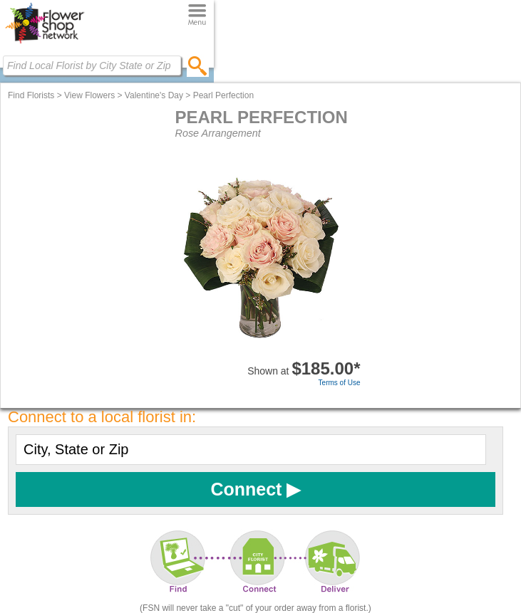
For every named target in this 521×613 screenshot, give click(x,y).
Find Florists (31, 95)
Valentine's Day (154, 95)
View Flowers (89, 95)
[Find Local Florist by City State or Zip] (92, 65)
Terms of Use (340, 383)
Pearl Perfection (223, 95)
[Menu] (197, 15)
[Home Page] (44, 43)
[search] (198, 65)
